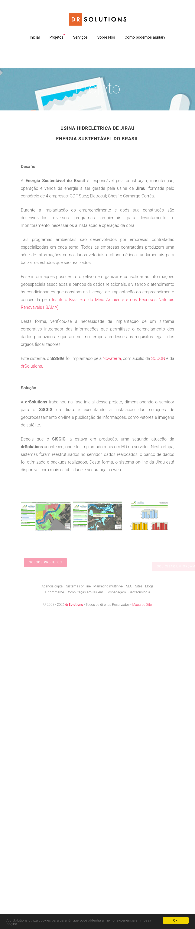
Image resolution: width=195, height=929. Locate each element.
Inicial (35, 37)
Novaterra (112, 358)
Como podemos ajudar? (145, 37)
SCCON (158, 358)
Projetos (56, 37)
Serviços (80, 37)
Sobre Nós (106, 37)
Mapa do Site (142, 605)
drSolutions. (32, 366)
